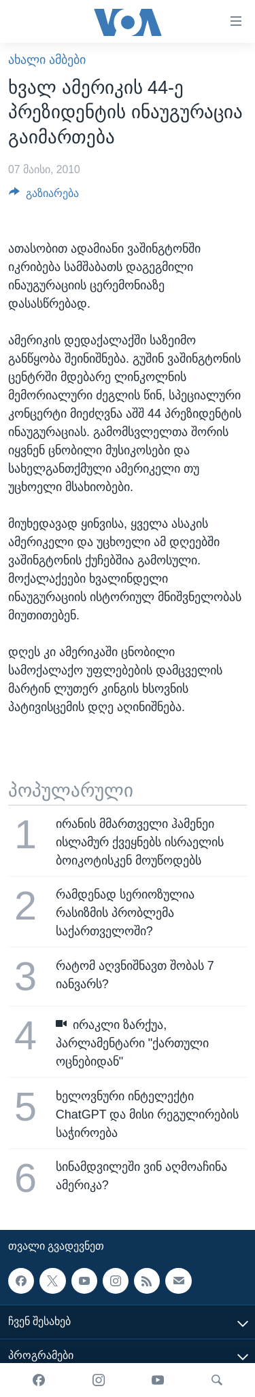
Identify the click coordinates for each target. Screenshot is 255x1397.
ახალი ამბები (47, 60)
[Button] (44, 196)
